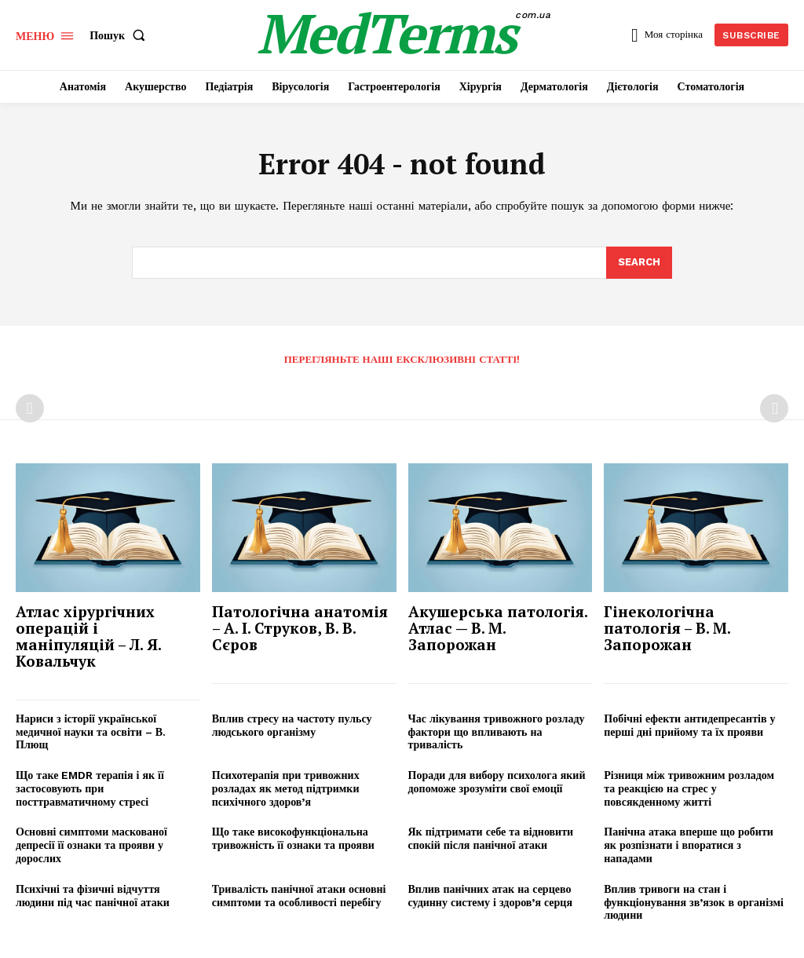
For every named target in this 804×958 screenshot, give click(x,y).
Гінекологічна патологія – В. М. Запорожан (667, 627)
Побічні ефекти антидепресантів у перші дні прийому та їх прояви (689, 725)
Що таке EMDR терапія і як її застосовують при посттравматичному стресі (90, 788)
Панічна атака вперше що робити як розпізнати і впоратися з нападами (688, 845)
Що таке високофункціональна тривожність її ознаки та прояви (293, 839)
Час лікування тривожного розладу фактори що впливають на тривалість (496, 731)
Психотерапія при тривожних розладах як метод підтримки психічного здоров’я (286, 788)
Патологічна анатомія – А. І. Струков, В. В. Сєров (300, 627)
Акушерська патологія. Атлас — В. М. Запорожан (498, 627)
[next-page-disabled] (774, 408)
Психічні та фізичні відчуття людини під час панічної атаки (93, 896)
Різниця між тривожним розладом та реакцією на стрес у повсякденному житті (689, 788)
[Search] (639, 263)
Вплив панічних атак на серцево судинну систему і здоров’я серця (490, 896)
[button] (121, 35)
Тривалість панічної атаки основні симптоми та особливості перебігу (299, 896)
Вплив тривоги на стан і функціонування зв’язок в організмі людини (694, 902)
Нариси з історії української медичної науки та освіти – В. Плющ (91, 731)
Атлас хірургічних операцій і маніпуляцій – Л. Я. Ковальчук (89, 636)
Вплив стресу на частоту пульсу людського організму (292, 725)
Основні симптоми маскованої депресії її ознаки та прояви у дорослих (91, 845)
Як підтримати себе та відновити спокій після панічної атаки (491, 839)
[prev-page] (30, 408)
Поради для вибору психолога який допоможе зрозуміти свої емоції (497, 782)
